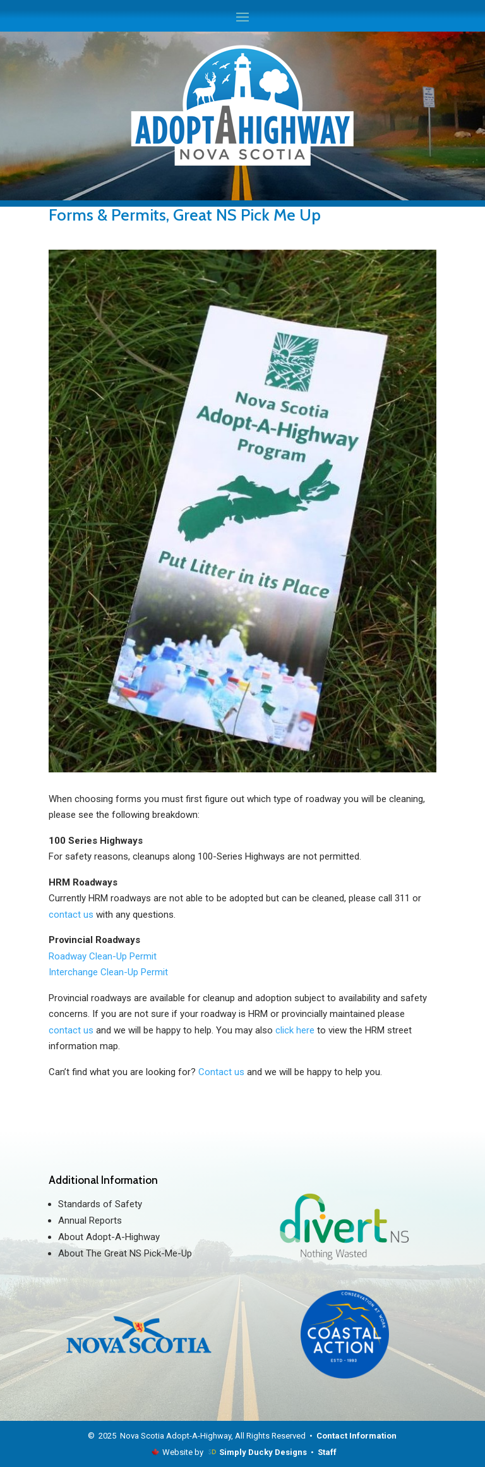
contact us (71, 914)
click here (296, 1030)
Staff (327, 1452)
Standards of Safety (100, 1204)
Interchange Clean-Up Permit (108, 972)
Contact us (221, 1072)
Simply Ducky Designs (263, 1452)
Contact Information (356, 1435)
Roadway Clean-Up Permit (103, 956)
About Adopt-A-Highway (109, 1237)
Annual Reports (90, 1220)
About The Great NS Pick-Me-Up (125, 1253)
